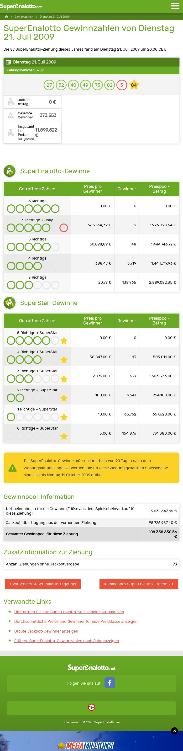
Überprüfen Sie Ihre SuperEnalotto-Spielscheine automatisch (69, 612)
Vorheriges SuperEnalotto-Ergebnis (44, 584)
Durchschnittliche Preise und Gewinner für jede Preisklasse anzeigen (76, 621)
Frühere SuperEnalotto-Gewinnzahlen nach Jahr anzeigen (66, 641)
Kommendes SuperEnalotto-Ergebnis (137, 584)
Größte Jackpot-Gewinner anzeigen (46, 631)
